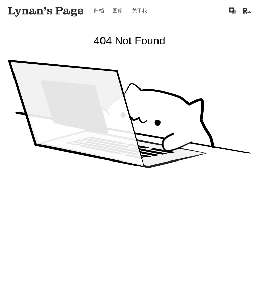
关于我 (139, 10)
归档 (99, 10)
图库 (118, 10)
